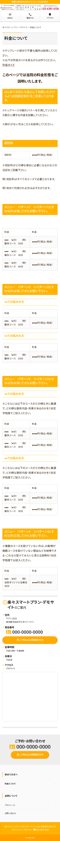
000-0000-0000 (24, 632)
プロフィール (10, 805)
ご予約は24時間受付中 (30, 640)
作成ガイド (8, 65)
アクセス (50, 16)
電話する (30, 16)
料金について (10, 784)
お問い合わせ (10, 813)
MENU (10, 16)
